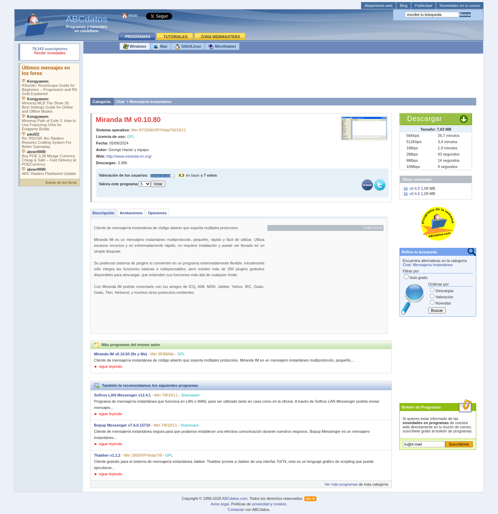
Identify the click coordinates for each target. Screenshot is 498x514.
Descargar (424, 118)
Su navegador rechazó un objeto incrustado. (50, 52)
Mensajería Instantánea (151, 102)
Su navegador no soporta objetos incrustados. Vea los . (50, 119)
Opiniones (157, 213)
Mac (160, 46)
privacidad (260, 504)
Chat (120, 102)
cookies (279, 504)
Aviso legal (220, 504)
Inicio (133, 15)
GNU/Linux (188, 46)
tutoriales (98, 27)
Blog (403, 5)
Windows (134, 46)
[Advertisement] (283, 77)
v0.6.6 (414, 193)
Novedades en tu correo (460, 5)
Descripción (103, 213)
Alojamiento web (379, 5)
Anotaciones (131, 213)
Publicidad (423, 5)
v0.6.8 (414, 188)
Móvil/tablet (222, 46)
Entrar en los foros (61, 182)
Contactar (236, 509)
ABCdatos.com (234, 498)
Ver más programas (341, 484)
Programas (76, 27)
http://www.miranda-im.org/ (129, 156)
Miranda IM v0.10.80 (128, 119)
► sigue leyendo (108, 366)
